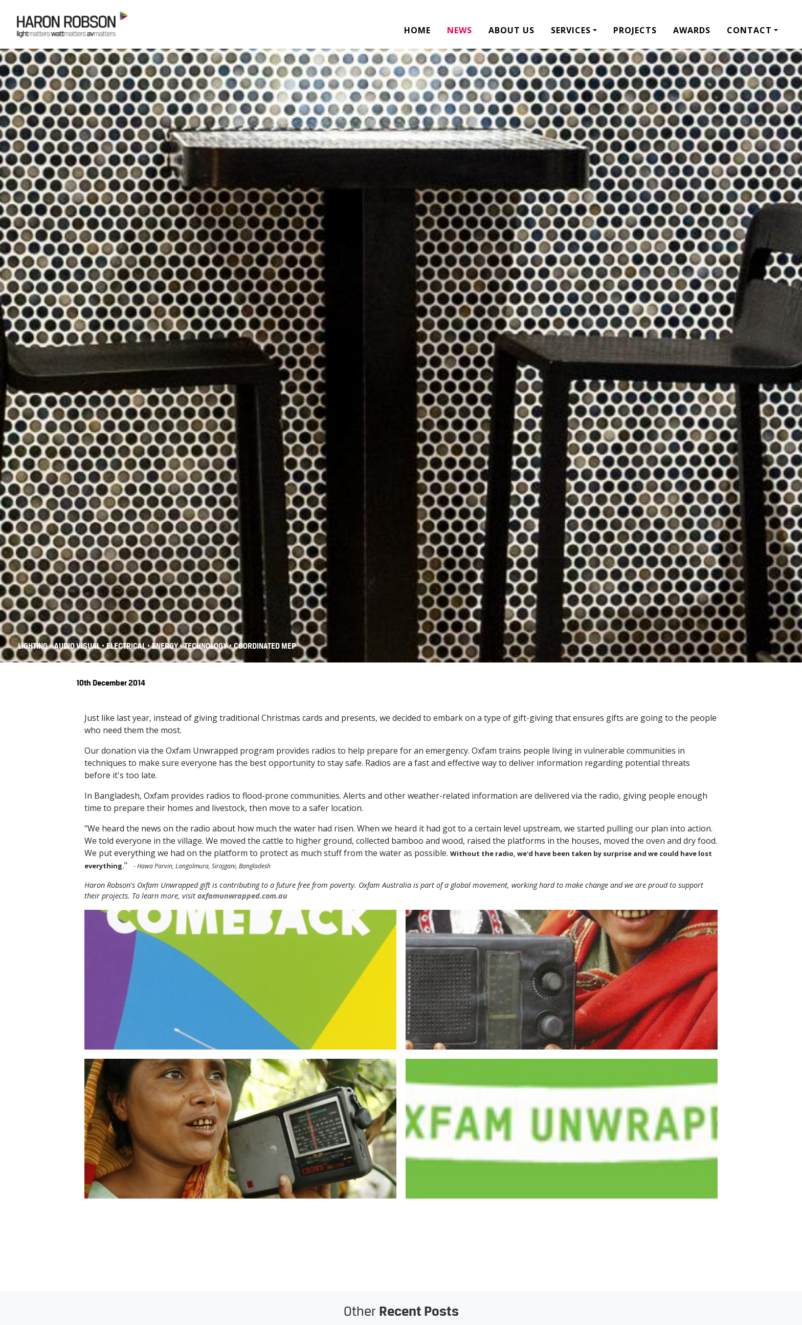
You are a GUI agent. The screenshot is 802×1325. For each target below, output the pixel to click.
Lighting (33, 646)
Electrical (126, 646)
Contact (749, 30)
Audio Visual (78, 646)
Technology (205, 646)
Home (417, 30)
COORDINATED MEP (265, 646)
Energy (166, 646)
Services (571, 30)
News (459, 30)
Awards (691, 30)
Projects (635, 30)
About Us (511, 30)
